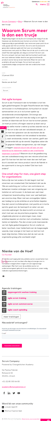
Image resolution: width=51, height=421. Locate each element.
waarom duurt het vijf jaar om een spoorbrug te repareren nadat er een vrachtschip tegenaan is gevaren (23, 150)
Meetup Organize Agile (13, 411)
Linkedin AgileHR (11, 407)
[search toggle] (36, 4)
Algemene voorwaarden (31, 419)
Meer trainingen (11, 316)
